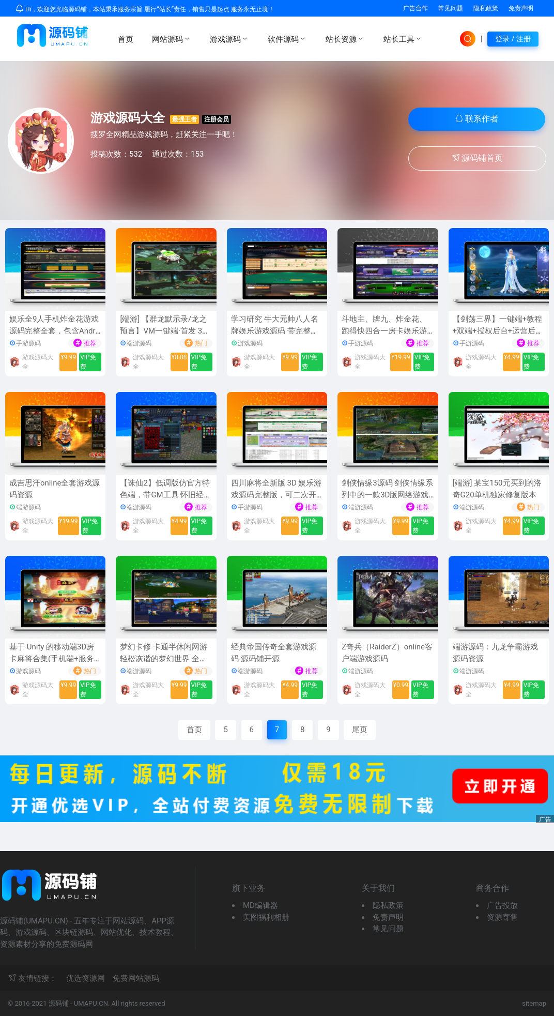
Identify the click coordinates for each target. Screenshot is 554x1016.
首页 (125, 39)
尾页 (359, 729)
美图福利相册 (266, 917)
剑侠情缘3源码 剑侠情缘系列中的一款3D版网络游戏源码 (387, 494)
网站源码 (171, 39)
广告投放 (502, 905)
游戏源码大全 (127, 118)
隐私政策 (485, 8)
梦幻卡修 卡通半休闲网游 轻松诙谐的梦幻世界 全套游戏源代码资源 (163, 658)
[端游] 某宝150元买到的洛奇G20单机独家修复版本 (497, 488)
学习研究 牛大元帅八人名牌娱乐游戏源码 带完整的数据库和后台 (274, 330)
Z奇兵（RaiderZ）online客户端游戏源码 (387, 652)
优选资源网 (85, 978)
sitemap (534, 1003)
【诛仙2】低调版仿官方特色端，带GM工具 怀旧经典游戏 (165, 494)
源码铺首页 (477, 158)
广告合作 (415, 8)
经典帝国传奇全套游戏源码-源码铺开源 (273, 652)
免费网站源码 (136, 978)
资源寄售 (502, 917)
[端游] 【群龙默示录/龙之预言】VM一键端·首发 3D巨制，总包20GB (163, 330)
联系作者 (477, 119)
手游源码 (28, 343)
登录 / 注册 (513, 39)
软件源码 (287, 39)
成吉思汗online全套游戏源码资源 (54, 488)
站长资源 (345, 39)
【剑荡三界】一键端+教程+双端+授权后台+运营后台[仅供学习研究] (498, 330)
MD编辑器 (260, 905)
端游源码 (139, 343)
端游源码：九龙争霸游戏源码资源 (495, 652)
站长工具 (403, 39)
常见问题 (450, 8)
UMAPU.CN (91, 1003)
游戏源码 (229, 39)
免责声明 (521, 8)
